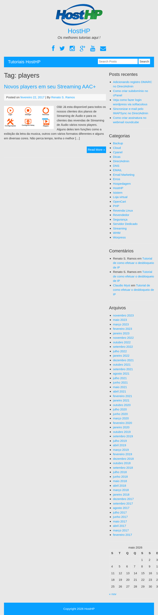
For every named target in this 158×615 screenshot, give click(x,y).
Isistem (118, 192)
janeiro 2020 (121, 427)
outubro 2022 (122, 342)
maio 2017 (120, 521)
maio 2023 (120, 319)
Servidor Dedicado (125, 224)
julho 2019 (120, 440)
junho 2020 (120, 414)
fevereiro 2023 (122, 328)
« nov (112, 594)
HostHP (79, 31)
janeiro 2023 (121, 333)
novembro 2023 (123, 315)
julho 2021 (120, 378)
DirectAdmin (121, 161)
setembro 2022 (123, 346)
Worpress (119, 237)
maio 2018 (120, 481)
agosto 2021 (121, 373)
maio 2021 (120, 387)
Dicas (117, 156)
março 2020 (121, 418)
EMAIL (117, 170)
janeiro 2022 (121, 355)
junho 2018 (120, 476)
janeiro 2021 (121, 400)
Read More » (97, 150)
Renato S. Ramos (63, 97)
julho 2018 (120, 472)
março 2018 (121, 490)
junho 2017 (120, 516)
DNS (116, 165)
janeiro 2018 (121, 494)
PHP (116, 206)
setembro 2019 (123, 436)
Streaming (120, 228)
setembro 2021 (123, 369)
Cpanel (118, 152)
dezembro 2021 (123, 360)
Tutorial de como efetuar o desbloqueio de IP (133, 263)
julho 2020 (120, 409)
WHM (117, 232)
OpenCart (119, 201)
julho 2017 (120, 512)
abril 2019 (119, 445)
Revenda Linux (123, 210)
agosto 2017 (121, 508)
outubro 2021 (122, 364)
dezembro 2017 (123, 499)
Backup (118, 143)
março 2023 (121, 324)
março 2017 (121, 530)
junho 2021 (120, 382)
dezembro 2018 (123, 458)
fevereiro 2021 (122, 396)
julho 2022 (120, 351)
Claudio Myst (121, 285)
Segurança (120, 219)
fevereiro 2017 (122, 534)
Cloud (117, 147)
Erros (116, 179)
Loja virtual (120, 197)
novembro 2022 (123, 337)
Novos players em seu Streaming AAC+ (50, 87)
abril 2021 (119, 391)
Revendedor (121, 215)
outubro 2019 (122, 431)
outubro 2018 (122, 463)
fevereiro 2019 (122, 454)
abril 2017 (119, 525)
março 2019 (121, 449)
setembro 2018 (123, 467)
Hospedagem (122, 183)
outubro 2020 (122, 405)
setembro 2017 (123, 503)
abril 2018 (119, 485)
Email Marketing (124, 174)
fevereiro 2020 (122, 423)
